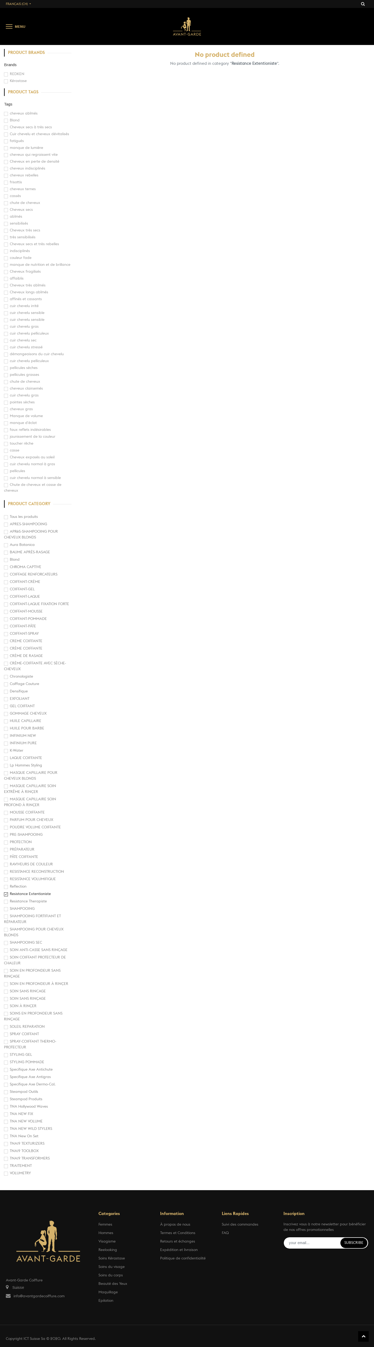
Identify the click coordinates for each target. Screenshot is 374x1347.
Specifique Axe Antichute (31, 1069)
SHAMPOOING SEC (26, 942)
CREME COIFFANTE (26, 641)
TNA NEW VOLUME (26, 1121)
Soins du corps (110, 1275)
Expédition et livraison (179, 1250)
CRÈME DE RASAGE (26, 656)
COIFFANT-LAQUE (25, 597)
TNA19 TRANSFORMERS (30, 1158)
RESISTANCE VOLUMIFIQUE (33, 879)
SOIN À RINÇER (23, 1006)
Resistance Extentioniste (30, 894)
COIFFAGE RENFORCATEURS (33, 574)
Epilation (105, 1301)
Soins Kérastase (111, 1258)
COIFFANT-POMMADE (28, 619)
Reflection (18, 886)
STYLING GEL (21, 1055)
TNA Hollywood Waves (29, 1106)
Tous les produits (24, 517)
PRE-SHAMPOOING (26, 835)
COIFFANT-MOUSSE (26, 611)
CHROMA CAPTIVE (25, 567)
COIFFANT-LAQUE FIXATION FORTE (39, 604)
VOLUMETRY (20, 1173)
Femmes (105, 1224)
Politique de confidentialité (183, 1258)
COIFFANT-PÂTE (23, 626)
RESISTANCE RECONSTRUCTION (37, 872)
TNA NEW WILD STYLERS (31, 1129)
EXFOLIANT (19, 699)
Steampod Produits (26, 1099)
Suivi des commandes (240, 1224)
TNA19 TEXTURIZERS (27, 1143)
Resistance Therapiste (28, 901)
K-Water (16, 750)
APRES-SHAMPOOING (28, 524)
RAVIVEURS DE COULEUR (31, 864)
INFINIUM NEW (23, 736)
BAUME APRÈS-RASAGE (30, 552)
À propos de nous (175, 1224)
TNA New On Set (24, 1136)
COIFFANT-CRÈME (25, 582)
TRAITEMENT (21, 1166)
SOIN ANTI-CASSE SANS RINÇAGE (38, 950)
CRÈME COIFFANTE (26, 648)
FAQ (225, 1233)
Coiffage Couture (24, 684)
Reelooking (107, 1250)
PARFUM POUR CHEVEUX (31, 820)
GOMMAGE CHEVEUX (28, 713)
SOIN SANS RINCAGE (28, 991)
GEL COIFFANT (22, 706)
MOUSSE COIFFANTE (27, 812)
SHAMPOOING (22, 909)
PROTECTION (21, 842)
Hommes (105, 1233)
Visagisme (107, 1241)
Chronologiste (21, 676)
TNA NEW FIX (21, 1114)
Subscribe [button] (353, 1243)
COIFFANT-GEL (22, 589)
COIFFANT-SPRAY (24, 634)
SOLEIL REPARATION (27, 1027)
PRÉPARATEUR (22, 849)
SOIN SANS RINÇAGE (28, 999)
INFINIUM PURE (23, 743)
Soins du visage (111, 1267)
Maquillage (108, 1292)
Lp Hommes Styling (26, 765)
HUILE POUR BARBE (27, 728)
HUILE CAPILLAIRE (25, 721)
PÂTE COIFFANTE (24, 857)
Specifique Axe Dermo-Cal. (33, 1084)
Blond (15, 559)
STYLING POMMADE (27, 1062)
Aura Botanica (22, 545)
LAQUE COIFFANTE (26, 758)
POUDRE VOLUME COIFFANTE (35, 827)
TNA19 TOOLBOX (24, 1151)
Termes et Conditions (177, 1233)
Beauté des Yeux (112, 1284)
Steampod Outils (24, 1092)
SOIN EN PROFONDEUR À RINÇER (39, 984)
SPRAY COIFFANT (24, 1034)
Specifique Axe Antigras (30, 1077)
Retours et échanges (177, 1241)
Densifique (19, 691)
